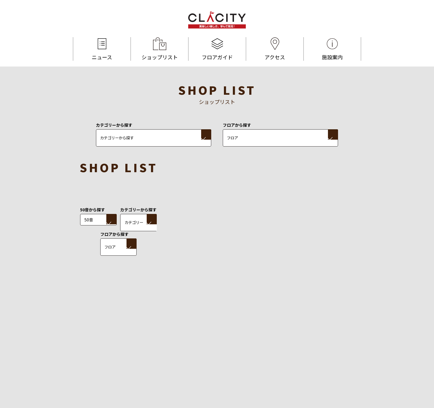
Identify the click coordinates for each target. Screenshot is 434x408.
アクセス (274, 49)
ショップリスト (159, 49)
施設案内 (332, 49)
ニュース (102, 49)
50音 (88, 220)
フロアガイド (217, 49)
